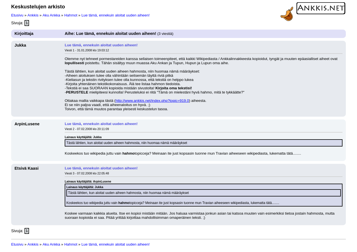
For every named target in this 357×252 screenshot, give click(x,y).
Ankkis (33, 15)
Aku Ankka (51, 15)
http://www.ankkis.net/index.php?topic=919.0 (152, 101)
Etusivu (17, 15)
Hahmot (70, 15)
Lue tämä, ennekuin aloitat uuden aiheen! (115, 15)
